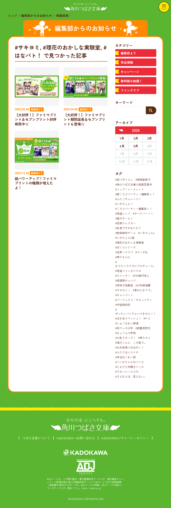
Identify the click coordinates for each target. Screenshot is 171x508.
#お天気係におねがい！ (129, 347)
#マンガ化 (141, 252)
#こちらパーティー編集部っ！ (133, 209)
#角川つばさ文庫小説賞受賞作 (133, 184)
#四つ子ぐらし (124, 180)
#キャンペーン (124, 295)
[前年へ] (121, 130)
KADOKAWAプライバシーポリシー (125, 438)
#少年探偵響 (142, 285)
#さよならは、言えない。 (131, 376)
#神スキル (144, 338)
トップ (12, 15)
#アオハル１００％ (126, 372)
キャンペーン (130, 71)
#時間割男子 (142, 180)
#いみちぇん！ (124, 204)
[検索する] (151, 110)
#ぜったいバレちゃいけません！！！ (137, 311)
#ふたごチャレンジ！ (128, 199)
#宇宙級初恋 (122, 305)
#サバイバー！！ (143, 213)
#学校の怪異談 (124, 285)
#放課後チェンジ (125, 280)
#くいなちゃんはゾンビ (129, 362)
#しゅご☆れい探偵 (126, 323)
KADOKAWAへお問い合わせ (76, 438)
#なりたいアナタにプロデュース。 (135, 264)
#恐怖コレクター (125, 223)
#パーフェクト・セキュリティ (133, 300)
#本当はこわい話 (125, 357)
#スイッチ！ (122, 276)
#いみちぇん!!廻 (125, 238)
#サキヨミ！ (122, 290)
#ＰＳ (147, 318)
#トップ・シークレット (129, 189)
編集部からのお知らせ (36, 15)
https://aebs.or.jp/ (92, 488)
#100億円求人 (141, 276)
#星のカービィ (124, 218)
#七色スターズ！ (125, 338)
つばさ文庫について (36, 438)
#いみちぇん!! (146, 233)
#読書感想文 (142, 328)
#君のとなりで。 (143, 290)
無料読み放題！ (131, 81)
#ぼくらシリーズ (125, 247)
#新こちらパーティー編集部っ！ (135, 194)
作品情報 (127, 62)
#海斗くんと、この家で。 (131, 342)
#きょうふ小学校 (125, 333)
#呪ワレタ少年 (124, 328)
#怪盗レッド (122, 213)
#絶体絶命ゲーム (125, 233)
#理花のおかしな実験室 (129, 242)
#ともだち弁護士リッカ (129, 367)
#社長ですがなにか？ (128, 228)
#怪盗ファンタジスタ (128, 271)
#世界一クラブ (124, 252)
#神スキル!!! (122, 257)
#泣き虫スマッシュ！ (128, 318)
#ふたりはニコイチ (126, 352)
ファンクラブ (130, 90)
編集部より (128, 53)
